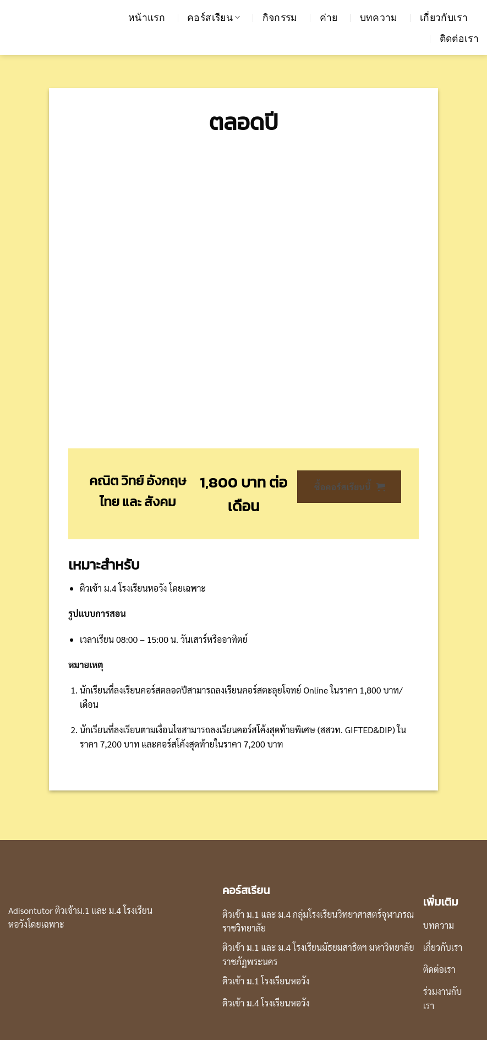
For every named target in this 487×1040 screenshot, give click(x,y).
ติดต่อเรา (459, 38)
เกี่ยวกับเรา (444, 17)
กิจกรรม (280, 17)
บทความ (379, 17)
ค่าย (329, 17)
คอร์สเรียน (213, 17)
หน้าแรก (146, 17)
